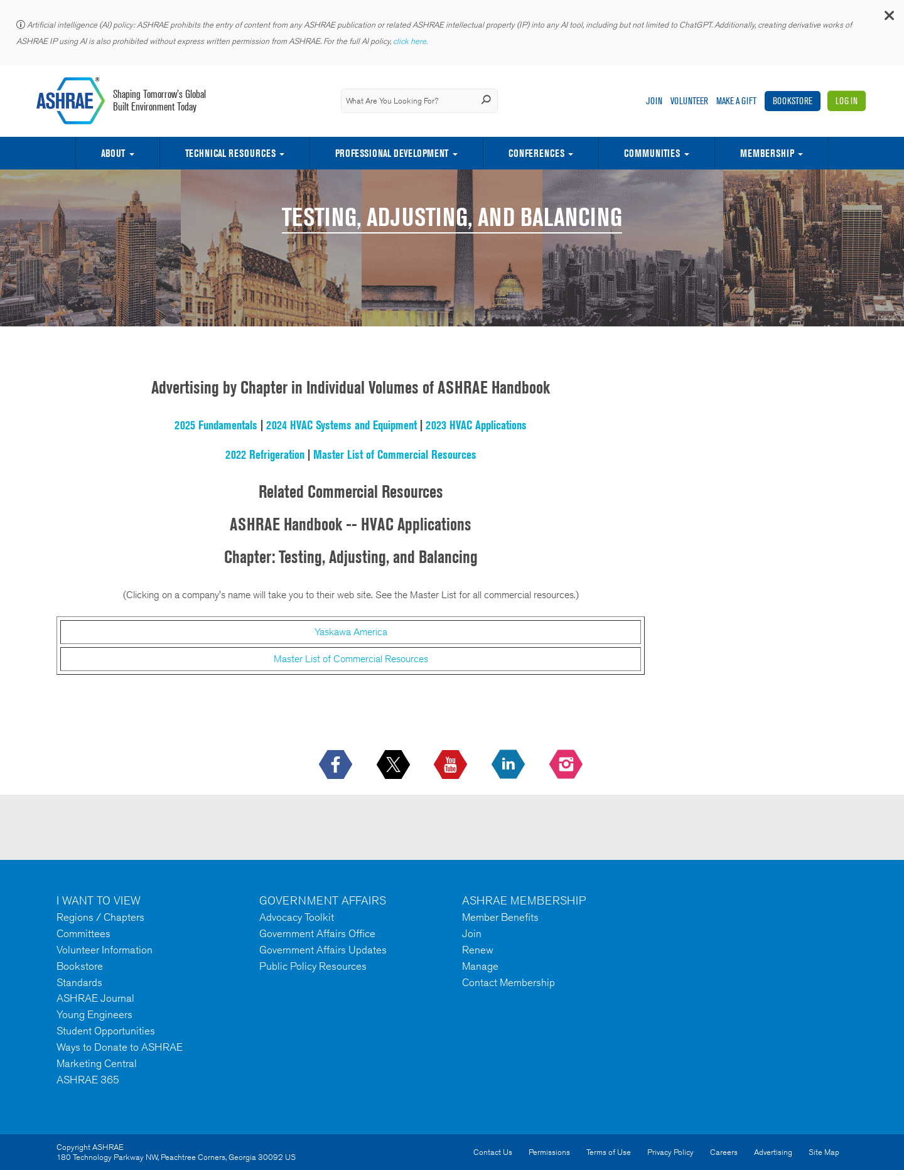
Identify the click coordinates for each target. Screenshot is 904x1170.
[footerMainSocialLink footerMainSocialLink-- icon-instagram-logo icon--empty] (567, 765)
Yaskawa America (351, 632)
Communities (652, 153)
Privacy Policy (670, 1152)
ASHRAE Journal (95, 998)
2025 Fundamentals (216, 424)
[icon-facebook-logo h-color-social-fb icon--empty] (336, 765)
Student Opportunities (105, 1030)
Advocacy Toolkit (296, 917)
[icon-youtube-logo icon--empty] (451, 765)
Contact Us (492, 1152)
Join (654, 101)
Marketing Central (96, 1063)
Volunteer (689, 101)
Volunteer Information (104, 949)
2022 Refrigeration (264, 454)
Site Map (824, 1152)
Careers (724, 1152)
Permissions (549, 1152)
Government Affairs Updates (323, 949)
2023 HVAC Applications (476, 424)
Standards (79, 982)
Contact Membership (508, 982)
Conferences (536, 153)
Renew (477, 949)
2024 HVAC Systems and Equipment (341, 424)
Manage (480, 966)
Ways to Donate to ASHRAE (119, 1047)
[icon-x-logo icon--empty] (394, 765)
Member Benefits (500, 917)
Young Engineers (94, 1014)
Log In (847, 101)
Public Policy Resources (313, 966)
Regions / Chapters (100, 917)
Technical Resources (230, 153)
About (113, 153)
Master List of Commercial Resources (394, 454)
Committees (83, 933)
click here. (411, 41)
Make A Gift (736, 101)
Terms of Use (608, 1152)
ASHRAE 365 (87, 1079)
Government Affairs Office (317, 933)
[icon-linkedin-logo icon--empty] (509, 765)
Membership (767, 153)
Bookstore (792, 101)
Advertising (773, 1152)
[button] (888, 18)
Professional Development (391, 153)
